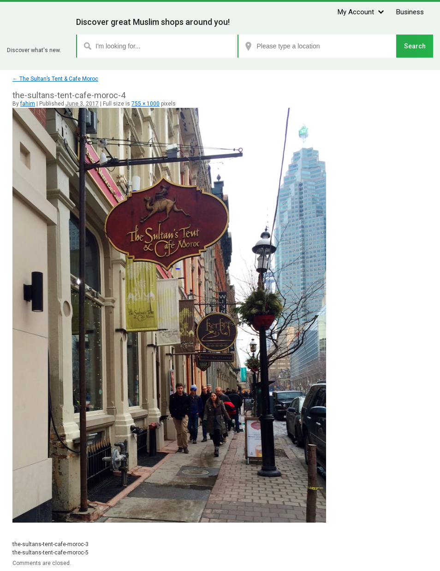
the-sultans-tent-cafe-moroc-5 (50, 552)
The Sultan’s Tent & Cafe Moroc (55, 79)
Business (410, 12)
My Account (356, 12)
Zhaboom (38, 39)
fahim (27, 103)
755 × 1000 (145, 103)
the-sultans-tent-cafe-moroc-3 (50, 544)
